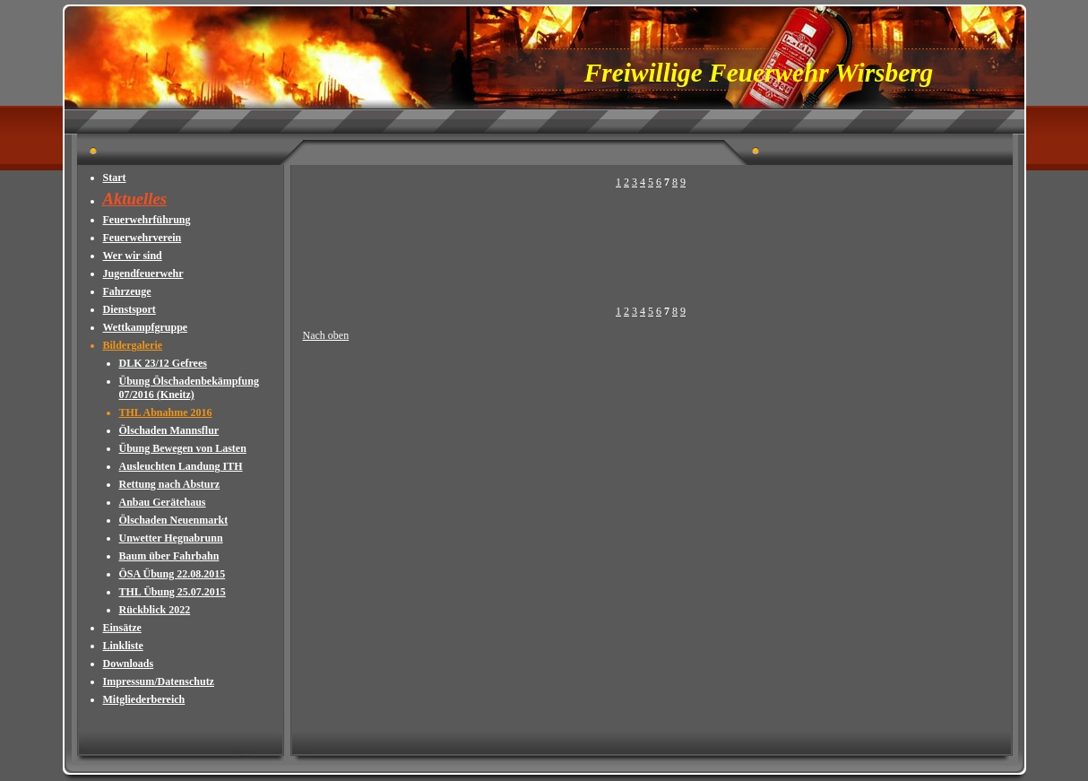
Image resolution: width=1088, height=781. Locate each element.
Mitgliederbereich (144, 699)
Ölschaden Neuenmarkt (174, 520)
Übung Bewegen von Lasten (182, 448)
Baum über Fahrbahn (169, 556)
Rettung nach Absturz (169, 484)
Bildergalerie (133, 345)
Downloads (128, 663)
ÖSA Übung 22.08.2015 (172, 574)
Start (114, 177)
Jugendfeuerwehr (143, 273)
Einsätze (122, 627)
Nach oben (326, 335)
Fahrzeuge (127, 291)
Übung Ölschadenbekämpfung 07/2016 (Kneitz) (189, 388)
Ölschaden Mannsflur (169, 430)
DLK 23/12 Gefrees (163, 363)
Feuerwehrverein (142, 237)
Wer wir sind (132, 255)
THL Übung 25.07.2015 (172, 592)
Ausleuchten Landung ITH (181, 466)
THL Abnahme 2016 (165, 412)
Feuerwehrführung (147, 219)
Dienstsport (129, 309)
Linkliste (123, 645)
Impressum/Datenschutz (158, 681)
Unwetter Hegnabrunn (171, 538)
